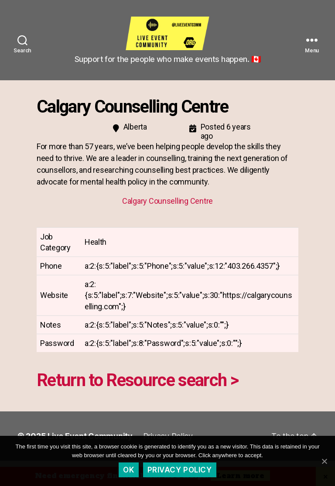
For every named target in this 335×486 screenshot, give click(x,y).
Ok (128, 469)
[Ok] (324, 461)
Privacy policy (179, 469)
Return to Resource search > (137, 386)
